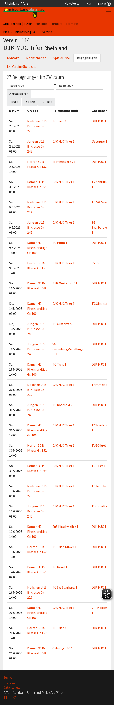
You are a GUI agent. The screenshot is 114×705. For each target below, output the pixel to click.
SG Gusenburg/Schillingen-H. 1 (69, 349)
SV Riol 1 (98, 263)
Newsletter (72, 3)
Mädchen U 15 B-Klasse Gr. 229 (37, 126)
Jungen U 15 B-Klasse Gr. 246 (36, 146)
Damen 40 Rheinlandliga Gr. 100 (37, 248)
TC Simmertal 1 (103, 303)
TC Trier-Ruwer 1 (64, 547)
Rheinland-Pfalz (15, 3)
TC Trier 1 (98, 466)
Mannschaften (36, 58)
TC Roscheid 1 (101, 486)
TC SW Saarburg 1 (64, 587)
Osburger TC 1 (102, 141)
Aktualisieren (18, 94)
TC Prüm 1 (59, 243)
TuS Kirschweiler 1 (65, 526)
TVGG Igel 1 (100, 445)
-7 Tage (29, 101)
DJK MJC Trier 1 (103, 121)
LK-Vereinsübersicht (21, 66)
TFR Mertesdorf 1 (64, 283)
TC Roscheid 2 (62, 405)
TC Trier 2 (59, 121)
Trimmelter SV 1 (64, 161)
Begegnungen (87, 58)
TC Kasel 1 (59, 567)
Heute (13, 101)
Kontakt (13, 58)
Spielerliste (61, 58)
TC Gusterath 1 (63, 324)
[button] (89, 3)
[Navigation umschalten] (108, 13)
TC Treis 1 (59, 364)
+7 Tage (46, 101)
